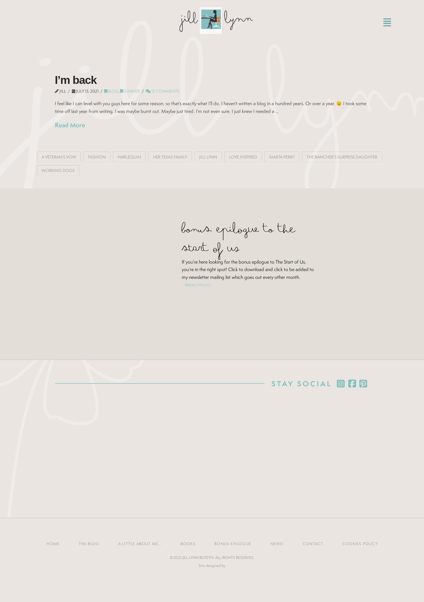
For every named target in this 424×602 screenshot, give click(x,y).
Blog (111, 91)
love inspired (243, 157)
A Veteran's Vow (59, 157)
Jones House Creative (212, 575)
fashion (97, 157)
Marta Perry (282, 157)
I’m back (76, 80)
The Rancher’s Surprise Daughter (342, 157)
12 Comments (162, 91)
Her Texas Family (170, 157)
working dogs (58, 170)
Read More (70, 125)
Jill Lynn (208, 157)
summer (130, 91)
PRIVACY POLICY (198, 285)
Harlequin (129, 157)
